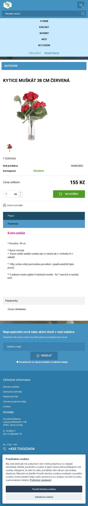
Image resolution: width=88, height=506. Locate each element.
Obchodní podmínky (12, 392)
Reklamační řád (10, 396)
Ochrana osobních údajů (14, 401)
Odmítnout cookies (44, 497)
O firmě (44, 21)
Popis (11, 215)
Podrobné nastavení (40, 480)
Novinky (44, 33)
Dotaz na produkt (14, 205)
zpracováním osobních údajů (51, 362)
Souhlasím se (42, 362)
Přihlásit (35, 53)
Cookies (7, 406)
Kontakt (44, 27)
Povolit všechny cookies (44, 489)
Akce (44, 39)
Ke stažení (44, 45)
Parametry (13, 223)
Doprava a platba (11, 387)
